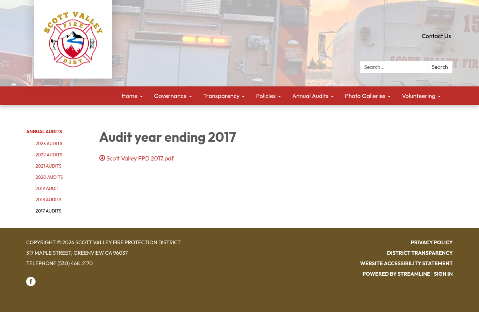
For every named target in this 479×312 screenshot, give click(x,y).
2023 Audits (49, 143)
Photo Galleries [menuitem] (365, 96)
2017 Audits (48, 211)
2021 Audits (48, 166)
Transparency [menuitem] (221, 96)
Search (440, 67)
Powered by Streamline (396, 273)
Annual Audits (44, 131)
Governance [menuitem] (170, 96)
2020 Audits (49, 177)
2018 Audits (48, 199)
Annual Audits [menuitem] (310, 96)
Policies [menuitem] (265, 96)
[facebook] (31, 284)
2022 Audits (49, 154)
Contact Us (436, 36)
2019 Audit (47, 188)
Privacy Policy (432, 242)
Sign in (443, 273)
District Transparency (420, 253)
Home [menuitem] (130, 96)
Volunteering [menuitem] (419, 96)
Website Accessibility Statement (406, 263)
